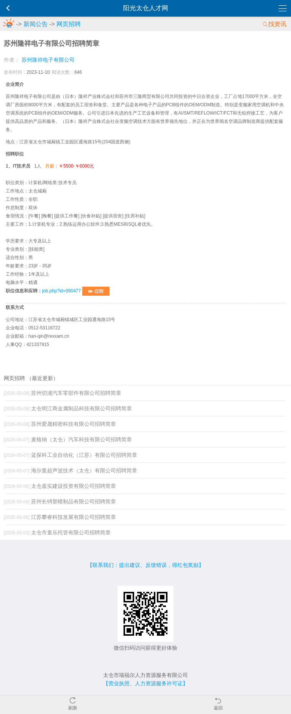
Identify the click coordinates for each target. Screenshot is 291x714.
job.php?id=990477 (76, 290)
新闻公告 (35, 24)
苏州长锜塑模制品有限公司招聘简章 (60, 501)
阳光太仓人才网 (145, 8)
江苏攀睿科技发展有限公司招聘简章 (60, 517)
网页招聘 (68, 24)
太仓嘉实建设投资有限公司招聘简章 (60, 486)
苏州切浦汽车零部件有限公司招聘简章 (62, 393)
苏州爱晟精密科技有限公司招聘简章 (60, 424)
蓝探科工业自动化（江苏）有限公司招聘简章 (70, 455)
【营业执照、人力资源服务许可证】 (145, 683)
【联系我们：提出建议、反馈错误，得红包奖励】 (145, 565)
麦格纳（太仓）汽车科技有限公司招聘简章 (68, 439)
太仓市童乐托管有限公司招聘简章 (57, 532)
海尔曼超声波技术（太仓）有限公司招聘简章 (70, 470)
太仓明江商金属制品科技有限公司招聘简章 (68, 408)
